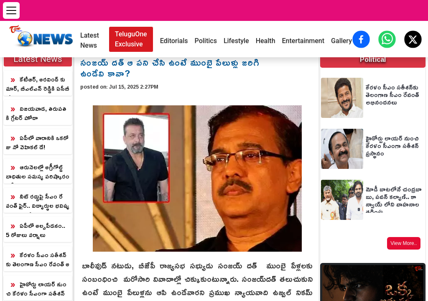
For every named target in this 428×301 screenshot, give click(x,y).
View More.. (403, 243)
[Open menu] (11, 10)
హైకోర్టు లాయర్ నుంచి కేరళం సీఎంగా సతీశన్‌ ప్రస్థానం (36, 289)
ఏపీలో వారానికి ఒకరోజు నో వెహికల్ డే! (37, 142)
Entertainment (303, 41)
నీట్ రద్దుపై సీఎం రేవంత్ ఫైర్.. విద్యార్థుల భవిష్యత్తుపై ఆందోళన (37, 201)
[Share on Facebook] (361, 39)
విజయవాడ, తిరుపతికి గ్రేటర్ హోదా (36, 113)
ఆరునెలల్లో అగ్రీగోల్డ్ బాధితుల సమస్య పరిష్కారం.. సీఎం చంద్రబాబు (37, 172)
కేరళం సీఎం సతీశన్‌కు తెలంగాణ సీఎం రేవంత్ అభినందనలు (37, 260)
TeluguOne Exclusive (131, 39)
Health (265, 41)
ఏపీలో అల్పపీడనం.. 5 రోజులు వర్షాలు (35, 230)
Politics (206, 41)
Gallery (341, 41)
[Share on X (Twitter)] (413, 39)
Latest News (89, 40)
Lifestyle (236, 41)
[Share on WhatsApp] (387, 39)
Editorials (174, 41)
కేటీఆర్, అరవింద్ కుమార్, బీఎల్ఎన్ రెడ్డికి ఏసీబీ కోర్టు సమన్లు (37, 84)
